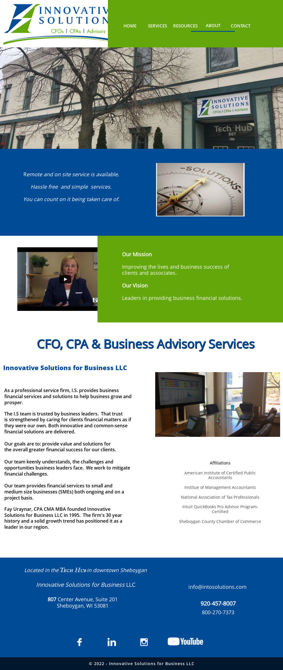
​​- (218, 603)
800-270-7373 (218, 612)
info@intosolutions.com (217, 586)
